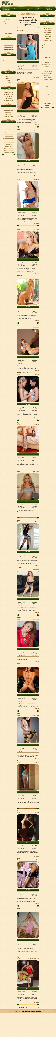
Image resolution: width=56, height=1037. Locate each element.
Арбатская (36, 32)
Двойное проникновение (47, 40)
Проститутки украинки (9, 152)
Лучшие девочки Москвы (24, 372)
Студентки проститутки (8, 60)
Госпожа (47, 84)
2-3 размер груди (8, 112)
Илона (19, 811)
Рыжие (8, 80)
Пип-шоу (47, 66)
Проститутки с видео (30, 8)
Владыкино (36, 179)
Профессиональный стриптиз (47, 61)
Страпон (47, 107)
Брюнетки (8, 78)
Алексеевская (36, 619)
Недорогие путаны (8, 45)
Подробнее (36, 77)
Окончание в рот (47, 100)
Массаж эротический (47, 71)
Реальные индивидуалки (8, 29)
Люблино (37, 521)
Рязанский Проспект (34, 130)
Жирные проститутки (8, 100)
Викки (18, 858)
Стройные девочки (8, 94)
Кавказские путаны (8, 134)
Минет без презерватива (47, 47)
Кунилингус (47, 49)
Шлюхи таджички (8, 146)
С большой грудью (8, 116)
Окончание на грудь (47, 95)
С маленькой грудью (8, 110)
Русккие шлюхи (8, 144)
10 (38, 1007)
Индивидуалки (14, 8)
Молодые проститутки (9, 58)
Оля (18, 325)
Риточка (19, 567)
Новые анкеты (8, 23)
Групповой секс (47, 32)
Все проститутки (6, 8)
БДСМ (47, 86)
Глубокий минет (47, 53)
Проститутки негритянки (8, 142)
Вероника (19, 957)
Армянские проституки (8, 127)
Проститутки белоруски (8, 129)
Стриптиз (47, 58)
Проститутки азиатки (8, 125)
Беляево (37, 812)
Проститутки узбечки (8, 150)
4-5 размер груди (8, 114)
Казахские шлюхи (9, 136)
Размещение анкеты (38, 8)
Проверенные (22, 8)
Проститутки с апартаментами (8, 32)
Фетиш (47, 38)
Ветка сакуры (47, 75)
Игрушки (47, 105)
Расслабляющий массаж (47, 79)
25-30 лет (8, 62)
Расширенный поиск (8, 21)
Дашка (19, 617)
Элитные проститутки (9, 49)
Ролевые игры (47, 36)
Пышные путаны (8, 96)
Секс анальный (47, 30)
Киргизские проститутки (8, 138)
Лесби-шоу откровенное (47, 64)
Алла (18, 178)
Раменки (37, 762)
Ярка (18, 908)
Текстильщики (36, 471)
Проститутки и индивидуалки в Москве (31, 1011)
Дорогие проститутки (8, 47)
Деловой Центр (35, 327)
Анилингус (47, 88)
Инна (18, 663)
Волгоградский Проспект (33, 958)
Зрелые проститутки (8, 64)
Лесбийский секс (47, 34)
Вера (18, 129)
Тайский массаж (47, 77)
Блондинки (8, 76)
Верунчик (19, 422)
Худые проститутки (8, 92)
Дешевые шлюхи (8, 42)
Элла (18, 228)
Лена (18, 520)
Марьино (37, 374)
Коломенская (36, 276)
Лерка (18, 79)
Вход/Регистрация (50, 8)
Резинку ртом (47, 51)
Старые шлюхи (8, 66)
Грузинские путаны (8, 132)
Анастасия (20, 30)
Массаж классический (47, 73)
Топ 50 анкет (9, 19)
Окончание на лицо (47, 97)
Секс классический (47, 28)
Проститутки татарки (8, 148)
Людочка (19, 275)
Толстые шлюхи (8, 98)
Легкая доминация (47, 90)
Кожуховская (36, 569)
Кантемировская (35, 80)
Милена (19, 470)
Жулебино (37, 909)
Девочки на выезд (9, 27)
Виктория (19, 760)
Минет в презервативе (47, 45)
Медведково (36, 229)
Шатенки (9, 82)
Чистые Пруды (36, 859)
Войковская (36, 665)
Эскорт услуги (8, 25)
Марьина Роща (35, 715)
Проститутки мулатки (8, 140)
